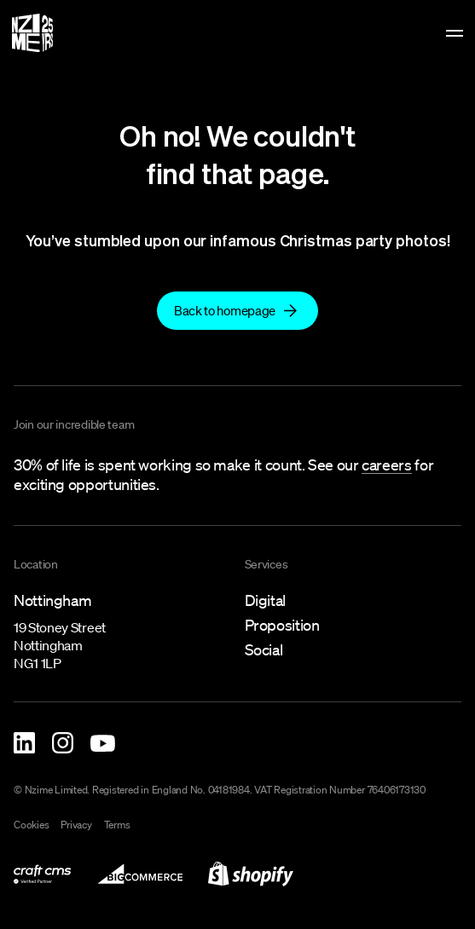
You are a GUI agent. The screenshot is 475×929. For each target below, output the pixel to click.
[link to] (237, 310)
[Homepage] (32, 33)
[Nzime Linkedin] (24, 742)
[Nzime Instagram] (62, 742)
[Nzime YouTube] (102, 743)
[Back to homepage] (237, 310)
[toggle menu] (454, 33)
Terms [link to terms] (117, 825)
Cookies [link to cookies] (31, 825)
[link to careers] (386, 465)
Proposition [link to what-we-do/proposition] (282, 624)
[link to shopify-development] (250, 874)
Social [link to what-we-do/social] (264, 649)
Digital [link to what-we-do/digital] (265, 600)
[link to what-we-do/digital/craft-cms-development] (43, 874)
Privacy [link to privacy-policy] (76, 825)
